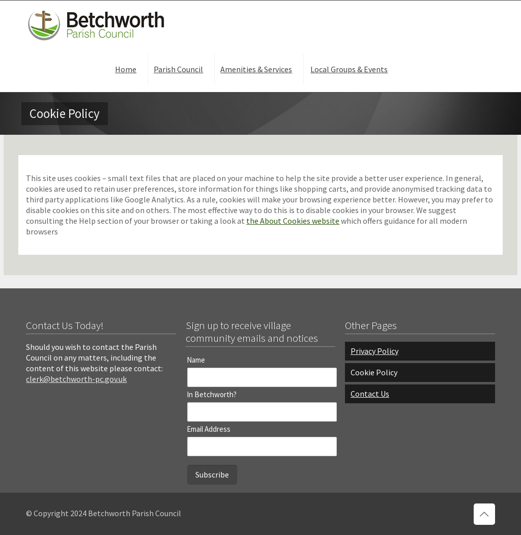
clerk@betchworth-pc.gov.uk (76, 379)
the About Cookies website (292, 221)
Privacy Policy (374, 351)
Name (196, 360)
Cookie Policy (374, 372)
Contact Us (370, 394)
